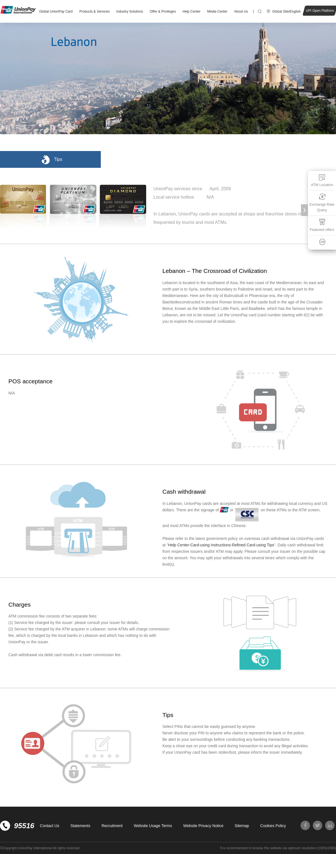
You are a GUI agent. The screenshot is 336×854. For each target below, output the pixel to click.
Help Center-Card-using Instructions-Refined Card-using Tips (221, 545)
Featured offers (322, 225)
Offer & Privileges (163, 11)
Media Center (217, 11)
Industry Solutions (129, 11)
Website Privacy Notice (203, 825)
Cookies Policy (273, 825)
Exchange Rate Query (322, 202)
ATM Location (322, 180)
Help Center (191, 11)
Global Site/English (286, 11)
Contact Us (49, 825)
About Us (241, 11)
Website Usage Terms (153, 825)
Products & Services (94, 11)
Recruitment (111, 825)
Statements (80, 825)
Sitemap (242, 825)
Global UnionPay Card (56, 11)
